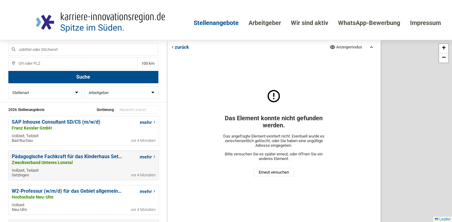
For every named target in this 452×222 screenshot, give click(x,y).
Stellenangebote (216, 23)
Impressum (425, 23)
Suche (83, 77)
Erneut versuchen (273, 172)
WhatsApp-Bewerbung (369, 23)
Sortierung (105, 110)
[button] (443, 48)
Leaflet (442, 219)
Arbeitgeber (265, 23)
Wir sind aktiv (309, 23)
